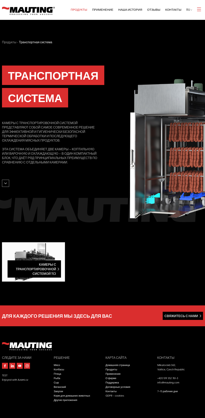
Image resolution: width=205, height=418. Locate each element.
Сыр (56, 382)
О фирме (110, 378)
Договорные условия (117, 386)
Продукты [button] (79, 10)
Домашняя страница (117, 365)
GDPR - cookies (114, 395)
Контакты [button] (173, 10)
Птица (57, 373)
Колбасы (59, 369)
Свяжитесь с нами (181, 316)
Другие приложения (65, 400)
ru (189, 10)
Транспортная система (35, 42)
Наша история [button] (130, 10)
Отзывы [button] (153, 10)
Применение (113, 373)
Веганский (60, 386)
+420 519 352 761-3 (167, 378)
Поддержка (112, 382)
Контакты (111, 391)
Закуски (58, 391)
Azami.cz (23, 379)
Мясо (57, 365)
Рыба (57, 378)
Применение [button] (102, 10)
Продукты (9, 42)
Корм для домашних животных (72, 395)
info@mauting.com (168, 382)
